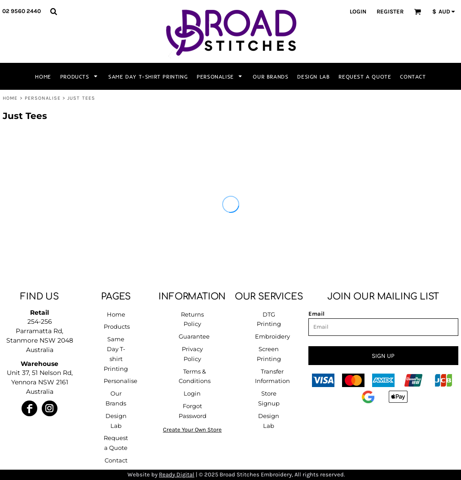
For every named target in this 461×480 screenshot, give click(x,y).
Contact (116, 460)
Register (390, 11)
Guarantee (194, 336)
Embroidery (272, 336)
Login (358, 11)
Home (10, 98)
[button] (53, 11)
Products (117, 326)
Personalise (43, 98)
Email (316, 313)
